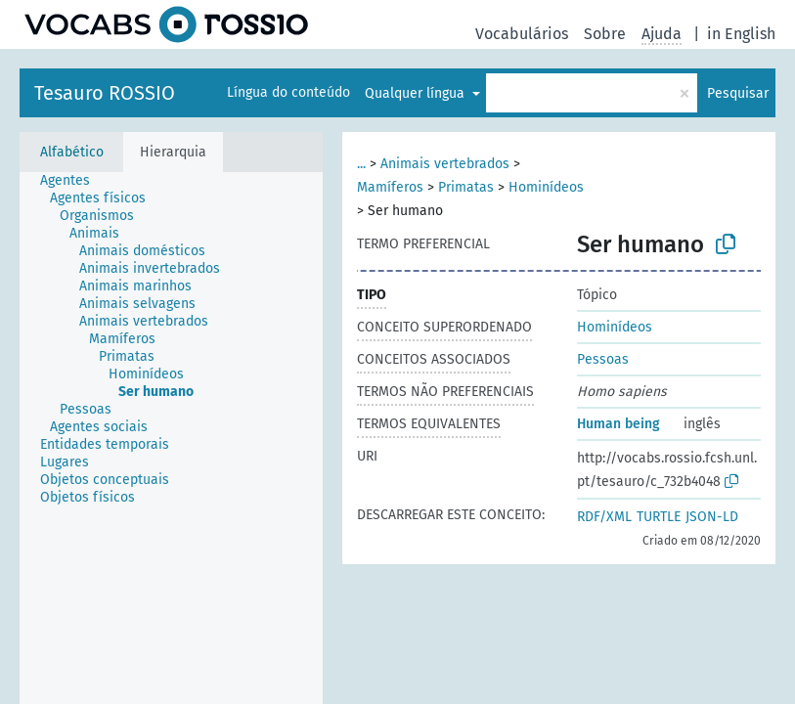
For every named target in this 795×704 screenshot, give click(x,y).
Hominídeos (546, 187)
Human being (618, 424)
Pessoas (603, 359)
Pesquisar (738, 93)
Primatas (466, 187)
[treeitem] (73, 181)
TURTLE (659, 516)
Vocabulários (521, 33)
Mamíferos (390, 187)
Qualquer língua (416, 93)
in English (741, 33)
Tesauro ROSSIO (104, 93)
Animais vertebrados (444, 163)
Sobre (605, 33)
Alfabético (72, 152)
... (361, 163)
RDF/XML (604, 516)
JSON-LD (711, 516)
